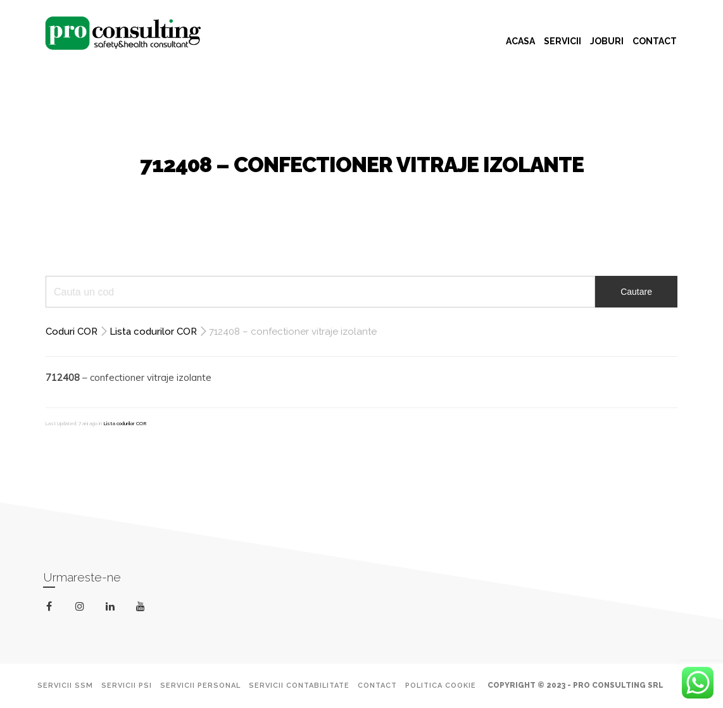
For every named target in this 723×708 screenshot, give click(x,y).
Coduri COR (71, 331)
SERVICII (562, 41)
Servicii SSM (65, 685)
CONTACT (654, 41)
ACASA (520, 41)
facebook (51, 607)
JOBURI (607, 41)
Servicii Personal (200, 685)
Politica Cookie (440, 685)
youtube (143, 609)
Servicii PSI (126, 685)
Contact (377, 685)
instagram (82, 607)
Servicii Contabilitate (299, 685)
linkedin (112, 609)
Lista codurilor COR (153, 331)
